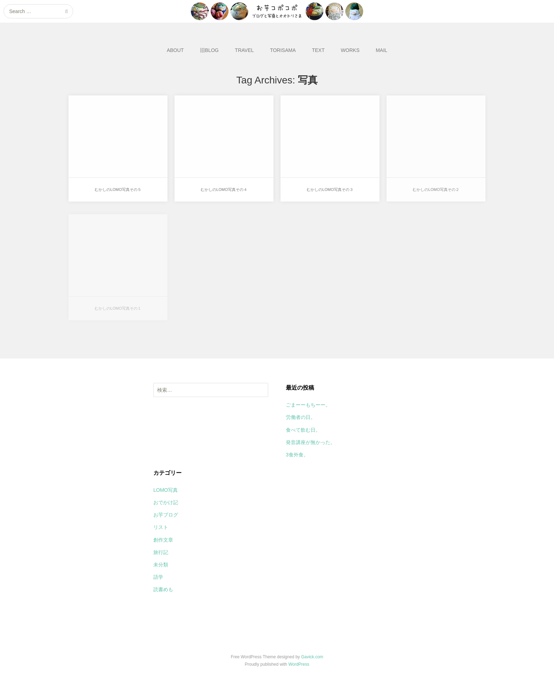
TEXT (318, 50)
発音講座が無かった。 (310, 442)
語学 (158, 577)
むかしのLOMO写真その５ (118, 189)
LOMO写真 (165, 490)
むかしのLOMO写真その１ (118, 308)
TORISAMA (283, 50)
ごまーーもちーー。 (308, 405)
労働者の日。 (301, 417)
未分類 (160, 564)
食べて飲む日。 (303, 430)
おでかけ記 (165, 502)
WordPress (298, 664)
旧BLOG (209, 50)
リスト (160, 527)
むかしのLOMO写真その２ (436, 189)
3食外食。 (297, 454)
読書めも (163, 589)
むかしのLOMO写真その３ (330, 189)
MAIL (381, 50)
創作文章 (163, 540)
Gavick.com (312, 656)
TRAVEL (244, 50)
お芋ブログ (165, 515)
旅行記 (160, 552)
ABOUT (175, 50)
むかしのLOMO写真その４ (224, 189)
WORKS (350, 50)
